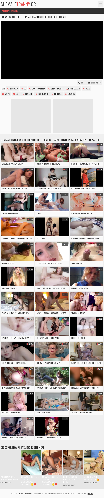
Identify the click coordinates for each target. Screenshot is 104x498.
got (16, 93)
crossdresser (37, 88)
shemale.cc (18, 4)
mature (27, 93)
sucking (70, 93)
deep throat (55, 88)
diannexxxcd (73, 88)
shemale (56, 93)
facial (6, 93)
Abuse (90, 493)
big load (12, 88)
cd (23, 88)
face (86, 88)
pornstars (41, 93)
